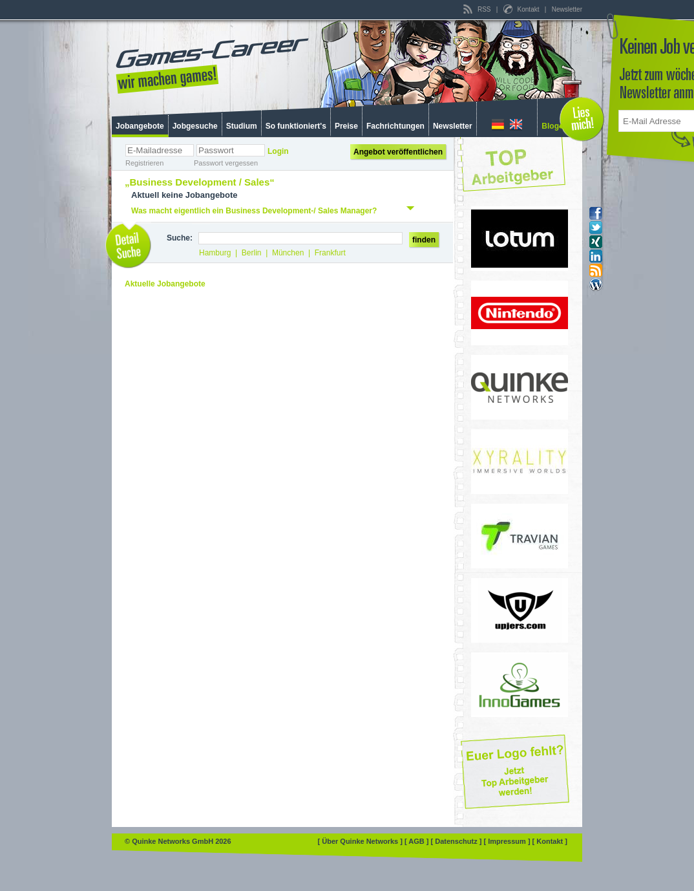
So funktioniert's (296, 126)
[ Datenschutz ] (457, 841)
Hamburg (215, 252)
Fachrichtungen (395, 126)
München (288, 252)
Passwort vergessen (226, 163)
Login (278, 151)
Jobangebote (140, 126)
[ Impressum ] (507, 841)
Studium (241, 126)
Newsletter (567, 9)
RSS (477, 9)
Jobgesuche (195, 126)
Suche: (180, 237)
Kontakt (522, 9)
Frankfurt (330, 252)
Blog (550, 126)
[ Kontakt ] (549, 841)
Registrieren (144, 163)
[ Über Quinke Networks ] (361, 841)
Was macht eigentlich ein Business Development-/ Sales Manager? (254, 210)
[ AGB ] (418, 841)
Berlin (252, 252)
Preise (346, 126)
